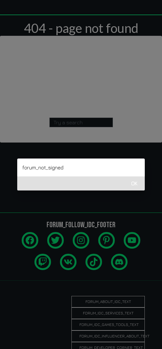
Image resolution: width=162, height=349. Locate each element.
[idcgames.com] (12, 7)
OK (134, 183)
